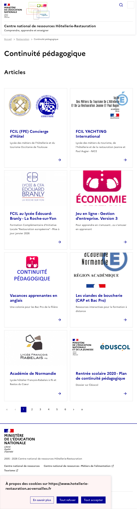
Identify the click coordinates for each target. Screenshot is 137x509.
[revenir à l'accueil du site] (68, 26)
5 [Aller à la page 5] (57, 409)
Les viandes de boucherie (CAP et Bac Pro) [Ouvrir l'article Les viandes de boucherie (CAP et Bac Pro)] (99, 298)
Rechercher (121, 4)
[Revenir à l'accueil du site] (19, 441)
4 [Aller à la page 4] (48, 409)
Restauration (22, 39)
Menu (130, 4)
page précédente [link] (15, 409)
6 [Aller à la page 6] (65, 409)
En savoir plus (42, 500)
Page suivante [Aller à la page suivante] (73, 409)
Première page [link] (7, 409)
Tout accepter (93, 500)
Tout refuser (67, 500)
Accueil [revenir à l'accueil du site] (8, 39)
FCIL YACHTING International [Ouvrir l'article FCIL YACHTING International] (91, 134)
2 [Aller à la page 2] (32, 409)
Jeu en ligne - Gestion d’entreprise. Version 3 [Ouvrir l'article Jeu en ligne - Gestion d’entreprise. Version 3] (97, 216)
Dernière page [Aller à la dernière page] (82, 409)
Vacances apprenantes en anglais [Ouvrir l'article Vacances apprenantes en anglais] (33, 298)
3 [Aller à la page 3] (40, 409)
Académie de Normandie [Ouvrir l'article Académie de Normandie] (33, 373)
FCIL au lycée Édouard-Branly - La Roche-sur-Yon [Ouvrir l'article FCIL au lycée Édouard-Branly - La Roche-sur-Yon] (33, 216)
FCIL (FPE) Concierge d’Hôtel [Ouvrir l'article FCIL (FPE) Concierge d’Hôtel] (29, 134)
